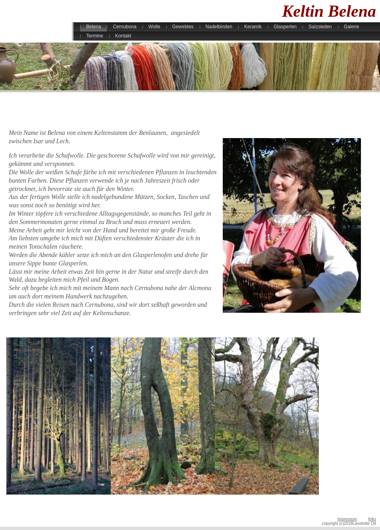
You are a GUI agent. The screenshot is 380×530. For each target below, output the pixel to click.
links (372, 519)
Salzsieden (320, 26)
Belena (93, 26)
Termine (94, 36)
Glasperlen (285, 26)
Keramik (253, 26)
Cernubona (124, 26)
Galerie (351, 26)
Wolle (154, 26)
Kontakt (123, 36)
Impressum (347, 519)
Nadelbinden (219, 26)
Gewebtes (183, 26)
